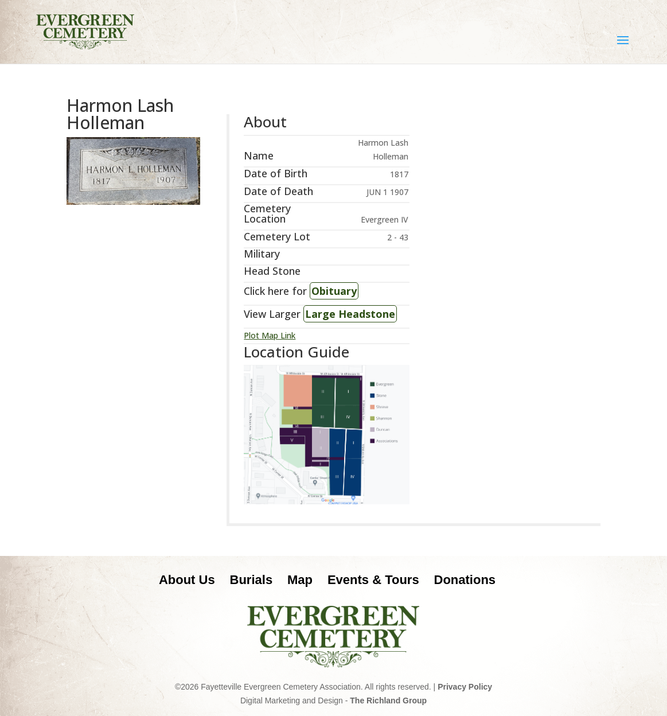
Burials (251, 580)
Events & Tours (373, 580)
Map (300, 580)
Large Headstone (350, 314)
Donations (465, 580)
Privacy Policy (465, 686)
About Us (187, 580)
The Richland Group (388, 700)
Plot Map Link (269, 335)
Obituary (334, 291)
